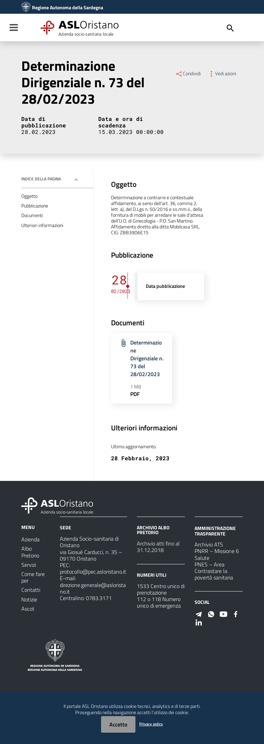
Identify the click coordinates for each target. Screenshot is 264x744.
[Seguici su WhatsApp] (211, 613)
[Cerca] (230, 28)
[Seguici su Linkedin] (199, 622)
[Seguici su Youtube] (223, 613)
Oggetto (29, 196)
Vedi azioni (222, 73)
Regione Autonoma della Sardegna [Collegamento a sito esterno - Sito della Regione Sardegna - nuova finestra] (67, 7)
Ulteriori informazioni (42, 225)
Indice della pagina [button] (41, 179)
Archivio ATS (209, 544)
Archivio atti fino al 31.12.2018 (158, 546)
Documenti (32, 215)
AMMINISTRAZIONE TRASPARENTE (215, 531)
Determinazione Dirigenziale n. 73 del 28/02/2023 (147, 358)
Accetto (118, 724)
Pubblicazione (34, 206)
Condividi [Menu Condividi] (188, 73)
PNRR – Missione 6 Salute (217, 554)
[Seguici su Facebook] (236, 613)
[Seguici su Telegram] (199, 613)
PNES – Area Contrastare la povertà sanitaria (214, 571)
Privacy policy (151, 724)
